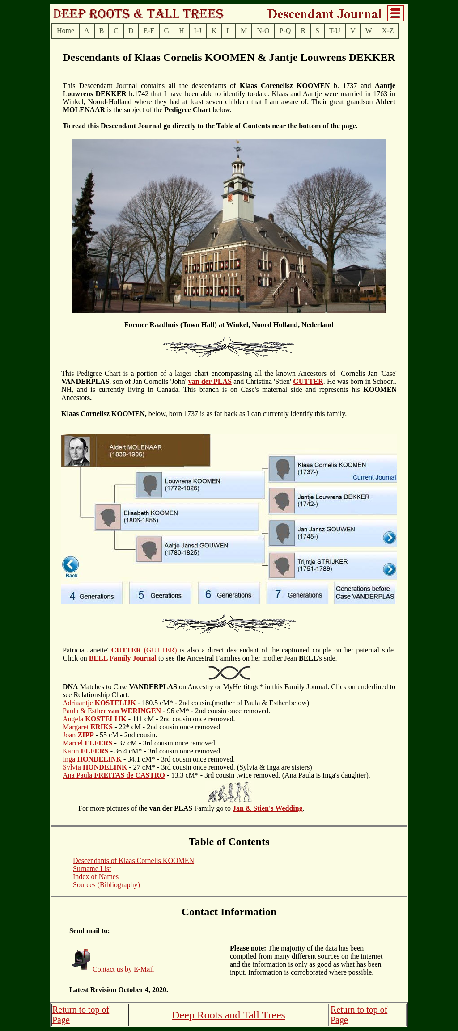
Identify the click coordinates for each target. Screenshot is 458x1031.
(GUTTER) (144, 650)
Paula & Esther (112, 711)
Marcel (88, 743)
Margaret (88, 727)
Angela (95, 719)
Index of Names (96, 876)
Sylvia (95, 767)
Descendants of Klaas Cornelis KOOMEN (133, 860)
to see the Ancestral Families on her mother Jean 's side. (247, 658)
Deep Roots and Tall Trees (228, 1015)
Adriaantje (99, 703)
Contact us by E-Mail (123, 969)
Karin (86, 751)
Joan (78, 735)
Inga (92, 759)
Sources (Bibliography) (106, 884)
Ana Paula (114, 775)
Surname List (92, 868)
